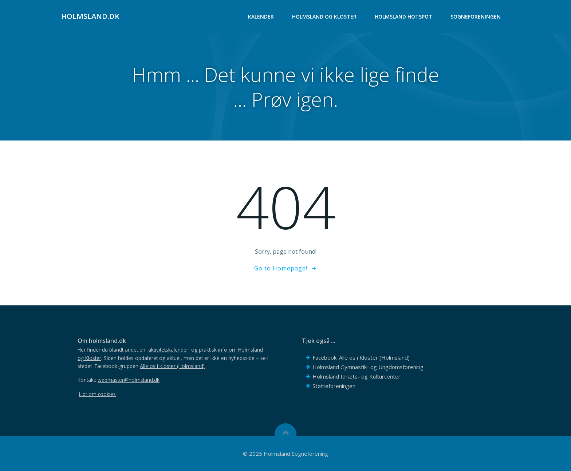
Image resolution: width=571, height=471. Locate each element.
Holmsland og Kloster (324, 16)
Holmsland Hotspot (403, 16)
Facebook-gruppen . (150, 366)
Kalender (261, 16)
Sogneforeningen (475, 16)
